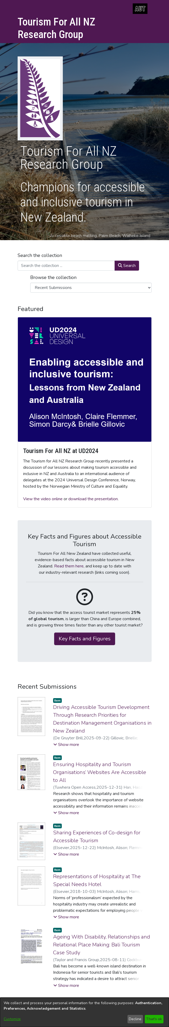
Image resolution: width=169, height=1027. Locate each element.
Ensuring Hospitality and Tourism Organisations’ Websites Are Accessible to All (99, 772)
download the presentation (93, 499)
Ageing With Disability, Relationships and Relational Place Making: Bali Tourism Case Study (101, 944)
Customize (12, 1019)
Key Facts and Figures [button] (85, 638)
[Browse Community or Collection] (91, 288)
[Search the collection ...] (66, 266)
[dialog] (84, 1012)
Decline (135, 1019)
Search (127, 265)
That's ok (154, 1019)
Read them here (69, 566)
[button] (66, 744)
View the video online (43, 499)
